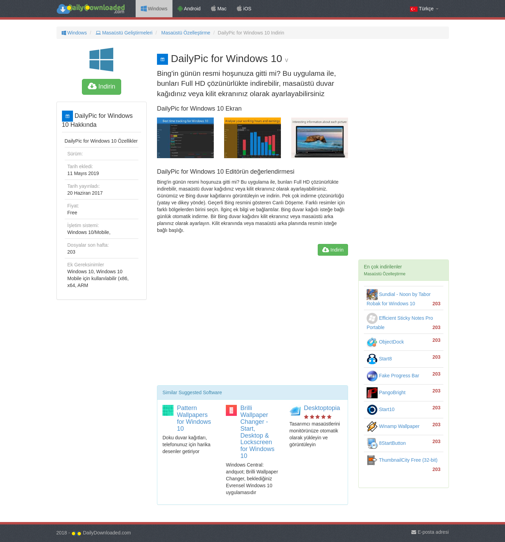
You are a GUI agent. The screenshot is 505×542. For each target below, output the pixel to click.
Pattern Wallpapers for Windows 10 (194, 418)
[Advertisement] (252, 323)
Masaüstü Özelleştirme (185, 32)
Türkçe (424, 9)
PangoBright (386, 392)
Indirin (101, 86)
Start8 (379, 358)
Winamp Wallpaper (393, 426)
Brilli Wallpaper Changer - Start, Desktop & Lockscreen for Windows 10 (257, 432)
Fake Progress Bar (393, 375)
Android (189, 8)
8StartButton (386, 443)
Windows (154, 8)
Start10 (380, 409)
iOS (244, 8)
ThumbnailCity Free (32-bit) (402, 460)
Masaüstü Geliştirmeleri (123, 32)
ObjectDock (385, 342)
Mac (219, 8)
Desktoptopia (322, 408)
